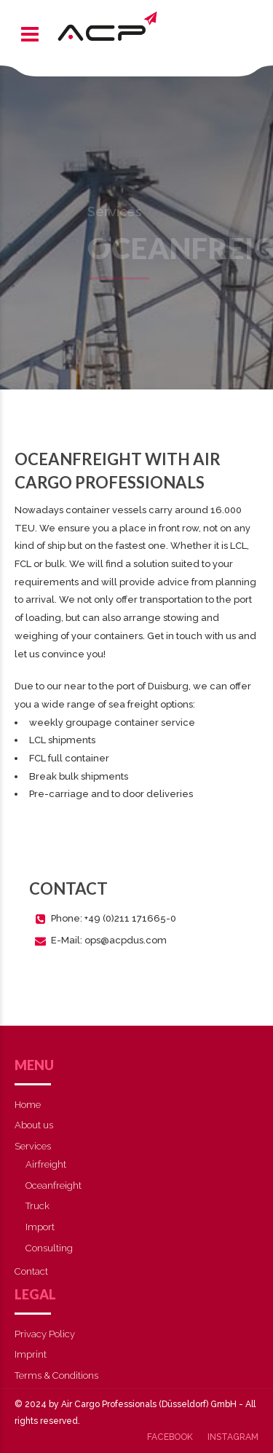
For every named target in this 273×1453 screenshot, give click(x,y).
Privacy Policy (45, 1334)
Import (40, 1227)
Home (28, 1104)
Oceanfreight (53, 1185)
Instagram (232, 1437)
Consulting (49, 1248)
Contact (31, 1271)
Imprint (31, 1354)
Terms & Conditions (56, 1375)
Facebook (170, 1437)
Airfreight (45, 1164)
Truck (37, 1205)
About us (34, 1125)
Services (33, 1146)
